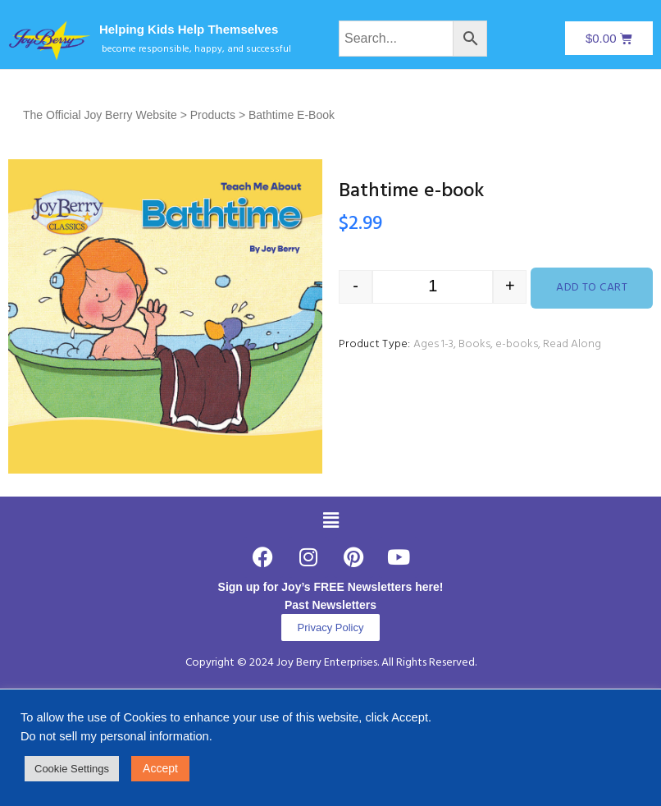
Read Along (572, 344)
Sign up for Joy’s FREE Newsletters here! (331, 586)
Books (474, 344)
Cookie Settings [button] (71, 768)
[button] (330, 520)
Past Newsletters (330, 604)
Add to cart (591, 287)
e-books (516, 344)
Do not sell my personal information (115, 736)
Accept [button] (160, 768)
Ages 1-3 (433, 344)
